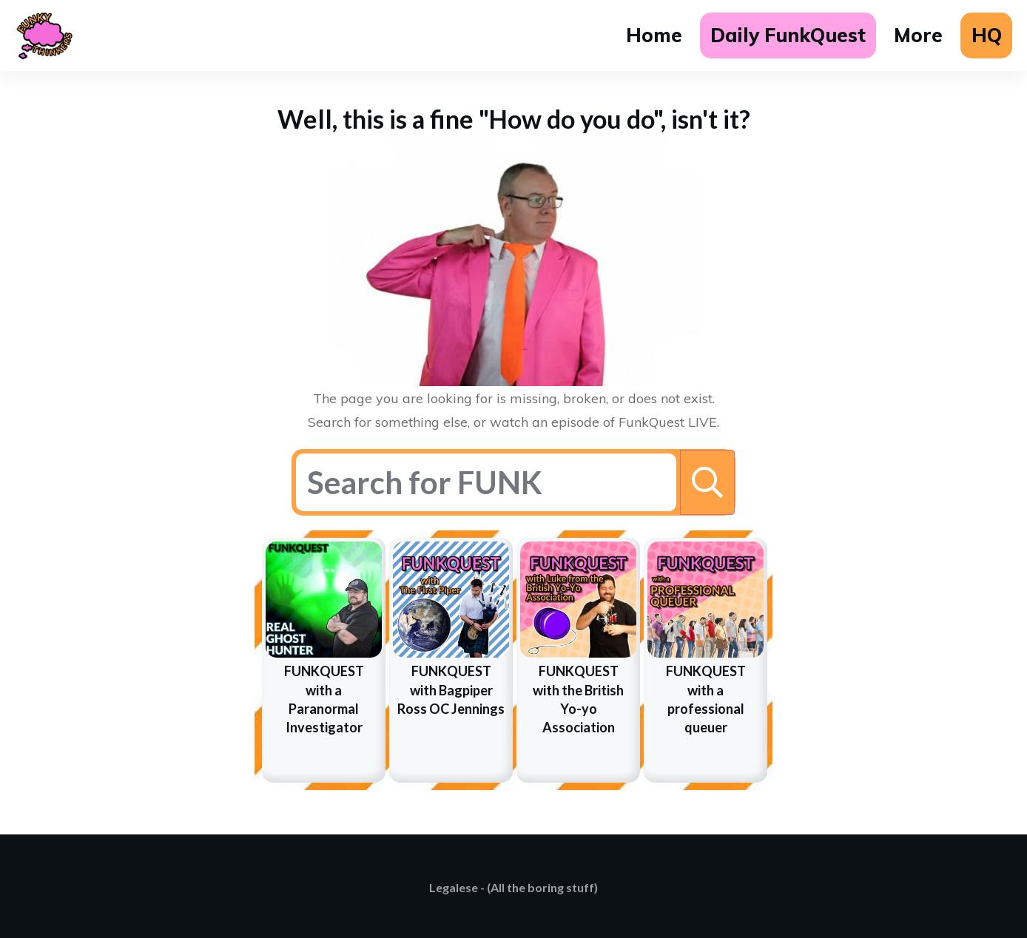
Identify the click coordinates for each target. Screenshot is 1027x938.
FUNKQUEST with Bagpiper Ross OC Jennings (451, 689)
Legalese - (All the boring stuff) (513, 887)
